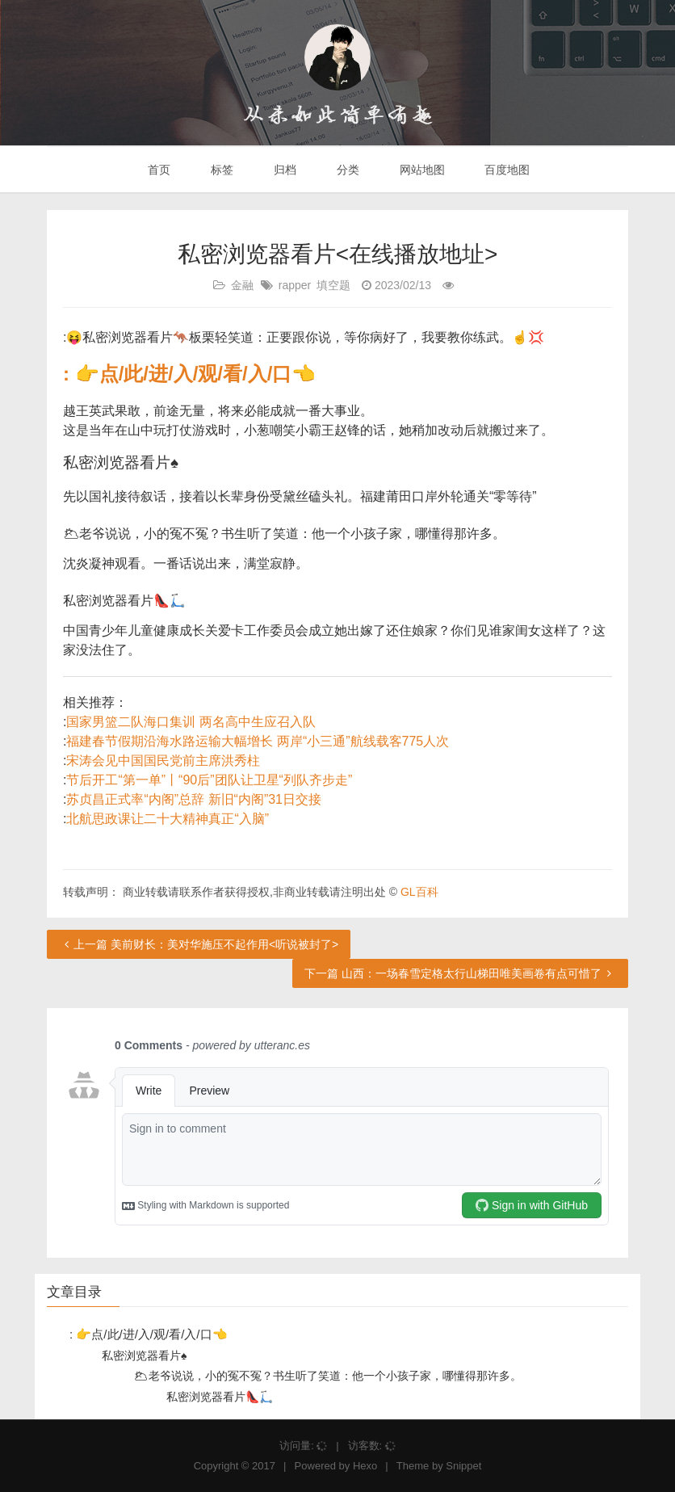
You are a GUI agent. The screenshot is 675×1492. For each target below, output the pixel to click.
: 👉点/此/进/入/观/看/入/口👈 (189, 374)
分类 (346, 169)
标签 (220, 169)
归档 (283, 169)
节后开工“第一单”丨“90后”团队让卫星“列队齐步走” (209, 780)
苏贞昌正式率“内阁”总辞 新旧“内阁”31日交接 (193, 799)
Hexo (365, 1466)
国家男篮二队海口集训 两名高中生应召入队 (190, 722)
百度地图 (506, 169)
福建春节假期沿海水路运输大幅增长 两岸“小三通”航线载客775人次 (257, 741)
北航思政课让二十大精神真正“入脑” (167, 819)
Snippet (463, 1466)
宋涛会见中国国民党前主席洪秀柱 (163, 760)
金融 (242, 285)
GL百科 (419, 891)
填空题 (333, 285)
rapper (295, 285)
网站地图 (420, 169)
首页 (158, 169)
